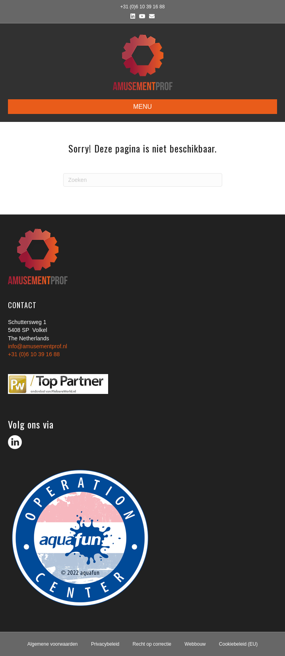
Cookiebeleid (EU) (238, 644)
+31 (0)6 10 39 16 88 (34, 354)
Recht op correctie (152, 644)
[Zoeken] (142, 180)
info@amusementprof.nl (37, 346)
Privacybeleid (105, 644)
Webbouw (195, 644)
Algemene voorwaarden (52, 644)
